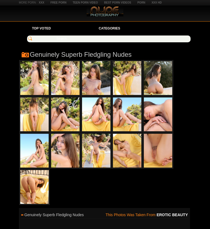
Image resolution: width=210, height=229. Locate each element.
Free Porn (58, 2)
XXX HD (156, 2)
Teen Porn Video (85, 2)
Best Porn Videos (117, 2)
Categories (109, 28)
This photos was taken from (147, 215)
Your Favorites (74, 28)
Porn (141, 2)
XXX (41, 2)
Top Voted (41, 28)
